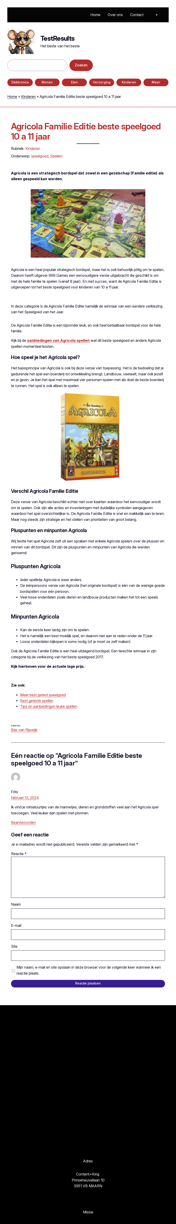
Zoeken (81, 65)
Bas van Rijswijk (24, 730)
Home (12, 96)
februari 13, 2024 (25, 798)
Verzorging (101, 82)
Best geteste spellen (36, 701)
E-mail (16, 925)
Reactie (19, 854)
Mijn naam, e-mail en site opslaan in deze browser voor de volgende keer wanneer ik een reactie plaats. (88, 970)
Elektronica (20, 82)
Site (14, 946)
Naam (16, 904)
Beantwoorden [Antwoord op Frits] (23, 822)
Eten (74, 82)
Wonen (47, 82)
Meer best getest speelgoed (43, 695)
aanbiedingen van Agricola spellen (58, 340)
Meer (156, 82)
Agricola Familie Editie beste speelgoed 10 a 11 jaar (86, 131)
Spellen (56, 156)
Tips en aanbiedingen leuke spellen (48, 706)
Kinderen (129, 82)
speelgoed (39, 156)
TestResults (57, 38)
